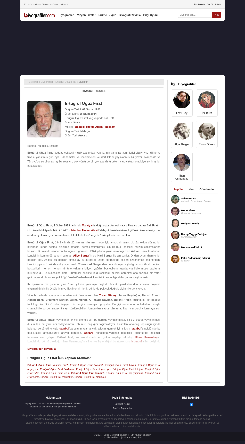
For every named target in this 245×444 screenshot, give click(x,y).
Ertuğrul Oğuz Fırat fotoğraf (128, 369)
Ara (217, 14)
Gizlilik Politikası (111, 437)
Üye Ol (210, 4)
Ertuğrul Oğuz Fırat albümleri (90, 377)
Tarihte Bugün (107, 15)
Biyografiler (66, 15)
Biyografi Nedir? (122, 404)
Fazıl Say (181, 113)
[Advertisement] (122, 48)
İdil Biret (207, 113)
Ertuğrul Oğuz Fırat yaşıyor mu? (47, 365)
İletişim (218, 4)
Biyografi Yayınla (130, 15)
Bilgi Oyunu (151, 15)
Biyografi (87, 90)
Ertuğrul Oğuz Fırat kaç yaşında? (124, 373)
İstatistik (100, 90)
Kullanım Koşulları (132, 437)
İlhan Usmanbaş (181, 177)
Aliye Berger (181, 144)
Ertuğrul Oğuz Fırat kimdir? (87, 373)
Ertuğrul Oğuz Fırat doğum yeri (93, 369)
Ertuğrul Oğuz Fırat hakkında (57, 369)
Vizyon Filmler (86, 15)
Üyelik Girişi (199, 4)
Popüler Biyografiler (122, 408)
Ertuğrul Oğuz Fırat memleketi (56, 377)
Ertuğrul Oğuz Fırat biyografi (86, 365)
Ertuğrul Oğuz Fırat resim (55, 373)
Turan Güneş (207, 144)
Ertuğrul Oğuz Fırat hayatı (120, 365)
